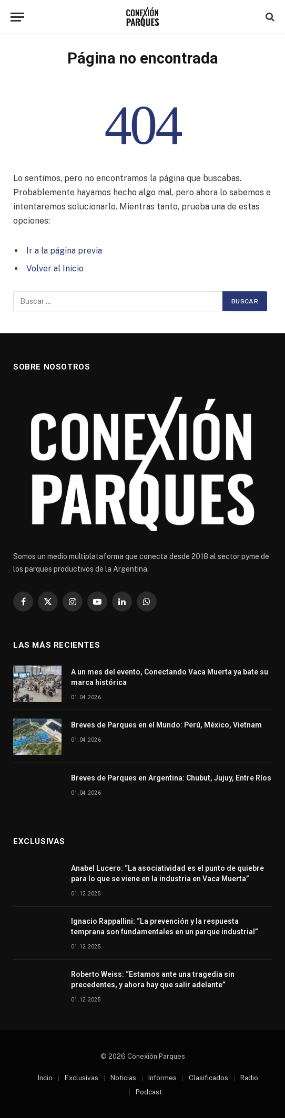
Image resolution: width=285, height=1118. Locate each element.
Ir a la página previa (64, 251)
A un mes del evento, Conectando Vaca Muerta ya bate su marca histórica (169, 677)
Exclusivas (81, 1078)
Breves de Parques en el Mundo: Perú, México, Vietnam (166, 725)
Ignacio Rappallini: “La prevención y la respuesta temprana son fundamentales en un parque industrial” (164, 926)
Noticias (123, 1078)
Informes (162, 1078)
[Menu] (17, 17)
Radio (249, 1078)
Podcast (149, 1092)
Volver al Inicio (55, 268)
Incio (45, 1078)
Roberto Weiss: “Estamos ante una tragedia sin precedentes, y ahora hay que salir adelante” (153, 979)
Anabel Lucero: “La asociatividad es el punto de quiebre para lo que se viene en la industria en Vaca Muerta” (167, 873)
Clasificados (208, 1078)
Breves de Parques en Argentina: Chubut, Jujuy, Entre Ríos (171, 778)
